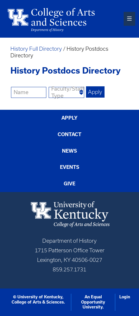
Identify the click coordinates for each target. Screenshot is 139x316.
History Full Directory (36, 49)
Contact (69, 134)
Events (69, 167)
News (69, 151)
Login (124, 297)
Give (69, 183)
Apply (69, 117)
